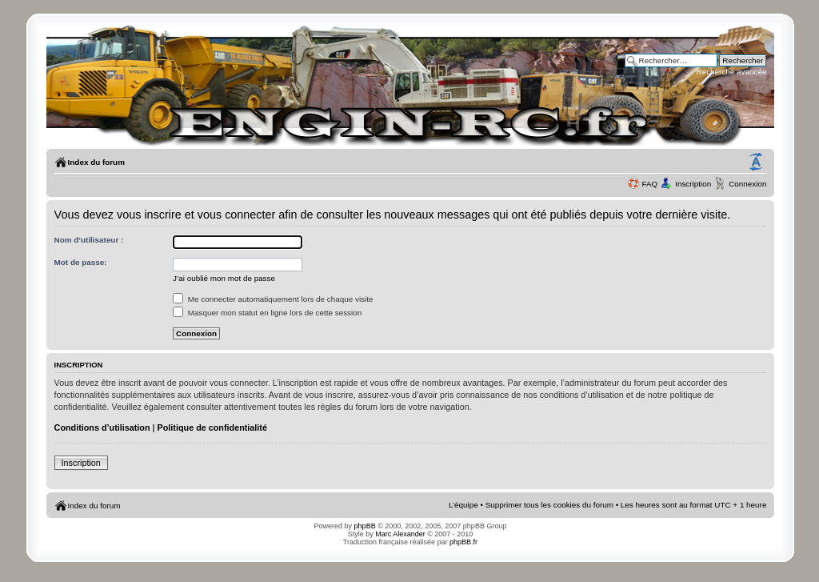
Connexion (747, 183)
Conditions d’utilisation (102, 427)
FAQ (649, 183)
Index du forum (96, 162)
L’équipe (463, 504)
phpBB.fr (463, 542)
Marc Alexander (400, 534)
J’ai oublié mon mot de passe (224, 278)
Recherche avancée (732, 71)
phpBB (365, 526)
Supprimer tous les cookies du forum (549, 504)
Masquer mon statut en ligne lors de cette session (267, 312)
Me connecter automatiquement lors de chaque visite (273, 299)
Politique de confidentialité (212, 427)
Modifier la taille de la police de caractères (755, 162)
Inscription (693, 183)
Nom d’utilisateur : (89, 239)
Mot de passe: (80, 262)
